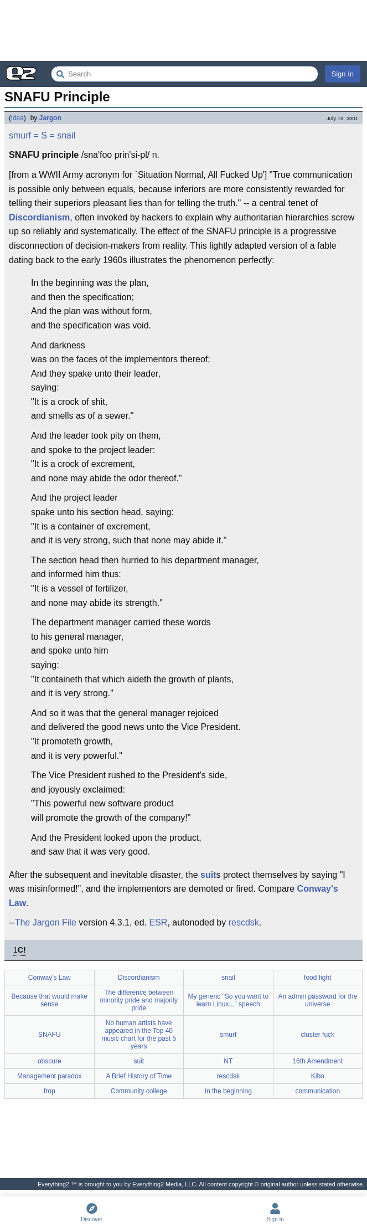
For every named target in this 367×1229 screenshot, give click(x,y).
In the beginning (228, 1091)
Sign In (343, 74)
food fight (317, 977)
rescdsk (244, 922)
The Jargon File (45, 922)
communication (317, 1091)
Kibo (317, 1076)
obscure (49, 1061)
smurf (20, 135)
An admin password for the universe (317, 1000)
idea (17, 118)
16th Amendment (317, 1061)
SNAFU (49, 1034)
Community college (139, 1091)
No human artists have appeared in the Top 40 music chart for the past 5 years (138, 1034)
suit (208, 875)
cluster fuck (317, 1034)
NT (228, 1061)
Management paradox (49, 1076)
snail (66, 135)
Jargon (50, 118)
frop (49, 1091)
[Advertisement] (183, 30)
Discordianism (39, 217)
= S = (43, 135)
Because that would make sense (49, 1000)
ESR (158, 922)
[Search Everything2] (184, 74)
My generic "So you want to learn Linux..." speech (228, 1000)
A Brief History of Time (139, 1076)
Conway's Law (49, 977)
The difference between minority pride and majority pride (139, 1000)
